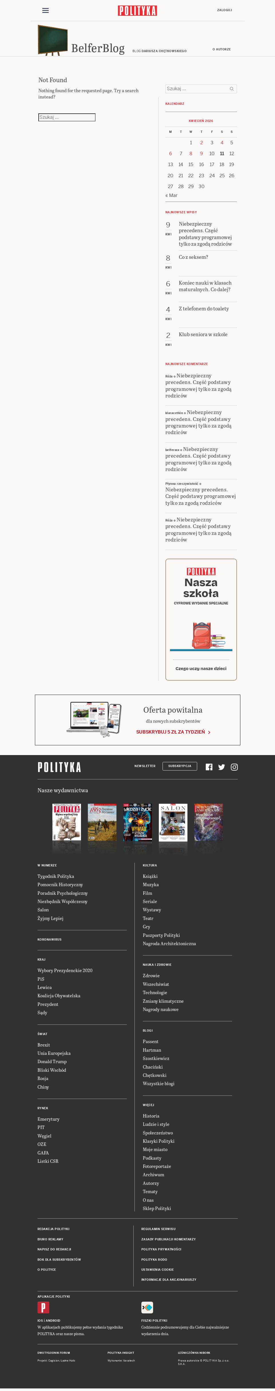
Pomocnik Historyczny (60, 887)
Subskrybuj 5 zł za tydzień (170, 735)
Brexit (43, 1047)
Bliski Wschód (51, 1072)
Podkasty (152, 1160)
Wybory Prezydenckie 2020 (64, 973)
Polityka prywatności (161, 1252)
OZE (41, 1147)
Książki (150, 879)
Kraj (41, 962)
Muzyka (151, 887)
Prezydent (47, 1007)
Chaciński (153, 1069)
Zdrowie (151, 978)
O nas (148, 1202)
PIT (41, 1130)
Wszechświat (156, 987)
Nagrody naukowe (161, 1012)
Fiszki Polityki (154, 1323)
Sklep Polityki (157, 1211)
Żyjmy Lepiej (50, 921)
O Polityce (46, 1272)
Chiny (43, 1089)
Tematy (150, 1194)
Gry (146, 929)
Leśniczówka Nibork (194, 1355)
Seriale (150, 904)
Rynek (42, 1111)
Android (53, 1323)
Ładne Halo (68, 1363)
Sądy (42, 1015)
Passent (151, 1044)
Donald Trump (52, 1064)
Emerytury (48, 1121)
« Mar (171, 198)
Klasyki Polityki (159, 1143)
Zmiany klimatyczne (163, 1003)
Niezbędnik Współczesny (62, 904)
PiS (40, 981)
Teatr (148, 921)
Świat (42, 1037)
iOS (40, 1323)
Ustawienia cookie (157, 1272)
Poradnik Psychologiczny (62, 895)
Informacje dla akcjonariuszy (169, 1282)
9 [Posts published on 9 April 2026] (201, 156)
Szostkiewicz (156, 1061)
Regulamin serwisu (158, 1232)
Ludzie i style (156, 1127)
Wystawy (152, 912)
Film (147, 895)
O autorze (222, 52)
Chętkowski (155, 1078)
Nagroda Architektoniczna (169, 946)
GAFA (43, 1155)
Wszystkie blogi (159, 1086)
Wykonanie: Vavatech (121, 1363)
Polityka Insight (121, 1355)
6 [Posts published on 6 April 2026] (170, 156)
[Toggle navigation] (45, 11)
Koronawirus (49, 942)
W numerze (47, 868)
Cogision (54, 1363)
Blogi (148, 1033)
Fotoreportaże (157, 1169)
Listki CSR (47, 1164)
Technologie (155, 995)
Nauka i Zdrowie (157, 968)
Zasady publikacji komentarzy (168, 1242)
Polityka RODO (154, 1262)
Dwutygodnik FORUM (53, 1355)
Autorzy (151, 1186)
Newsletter (144, 769)
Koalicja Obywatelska (58, 998)
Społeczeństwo (158, 1135)
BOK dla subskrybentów (59, 1262)
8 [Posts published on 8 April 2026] (190, 156)
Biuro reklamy (50, 1242)
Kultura (150, 868)
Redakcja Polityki (53, 1232)
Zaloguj (224, 10)
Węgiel (44, 1138)
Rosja (42, 1081)
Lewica (44, 990)
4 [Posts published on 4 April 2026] (222, 145)
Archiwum (153, 1177)
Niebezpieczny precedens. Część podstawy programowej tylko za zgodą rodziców (198, 387)
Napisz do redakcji (54, 1252)
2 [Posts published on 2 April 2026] (201, 145)
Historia (151, 1118)
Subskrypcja (179, 769)
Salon (43, 912)
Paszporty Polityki (161, 937)
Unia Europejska (54, 1056)
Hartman (152, 1052)
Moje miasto (155, 1152)
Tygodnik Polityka (55, 879)
